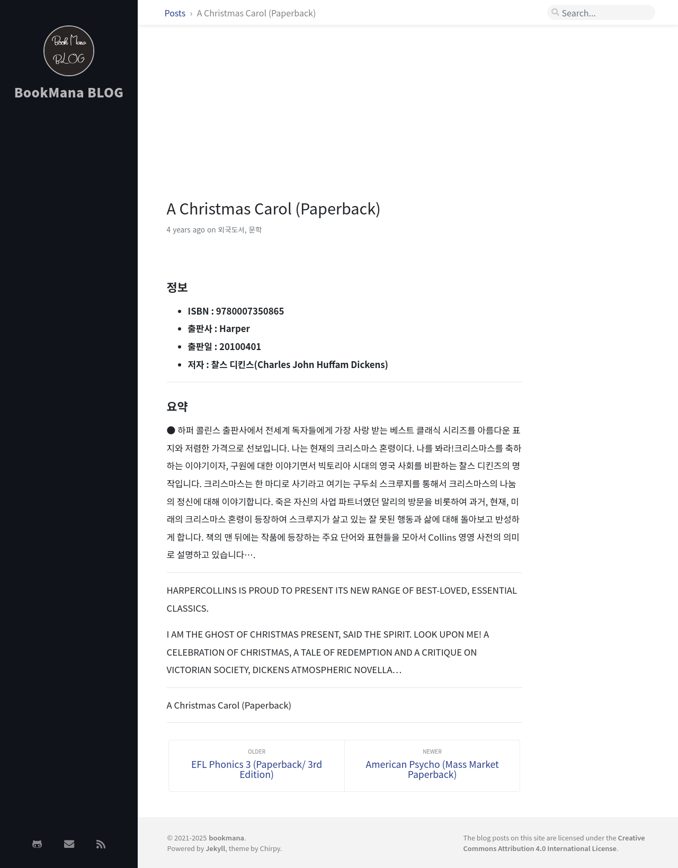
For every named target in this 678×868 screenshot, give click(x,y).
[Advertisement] (69, 277)
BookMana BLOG (69, 92)
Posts (176, 12)
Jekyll (215, 848)
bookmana (226, 838)
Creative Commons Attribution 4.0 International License (554, 843)
